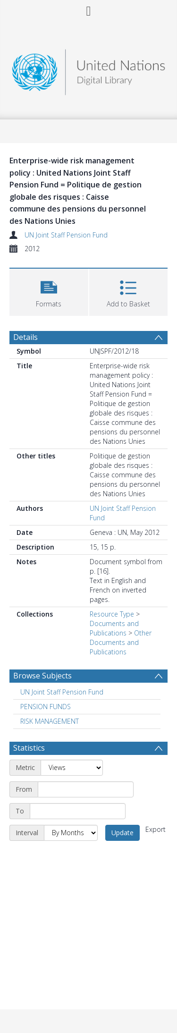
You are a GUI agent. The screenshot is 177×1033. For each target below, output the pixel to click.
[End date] (78, 811)
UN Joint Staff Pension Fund (66, 234)
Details (25, 337)
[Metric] (72, 768)
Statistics (29, 748)
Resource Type (112, 614)
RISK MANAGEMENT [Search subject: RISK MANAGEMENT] (49, 721)
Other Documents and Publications (121, 642)
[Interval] (71, 833)
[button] (48, 291)
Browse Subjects (42, 675)
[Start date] (86, 789)
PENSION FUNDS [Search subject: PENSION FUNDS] (45, 706)
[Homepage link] (88, 70)
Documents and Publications (114, 628)
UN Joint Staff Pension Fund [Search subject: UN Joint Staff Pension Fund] (61, 691)
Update (122, 832)
